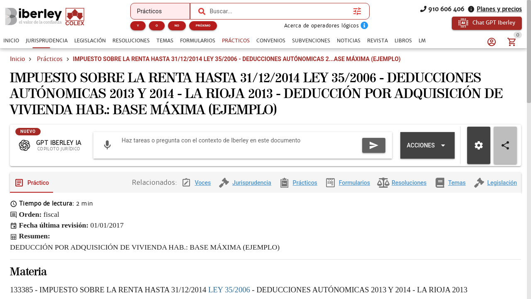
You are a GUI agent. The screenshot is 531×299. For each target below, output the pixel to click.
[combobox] (279, 11)
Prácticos (50, 59)
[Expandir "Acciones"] (427, 152)
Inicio (17, 59)
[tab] (11, 40)
